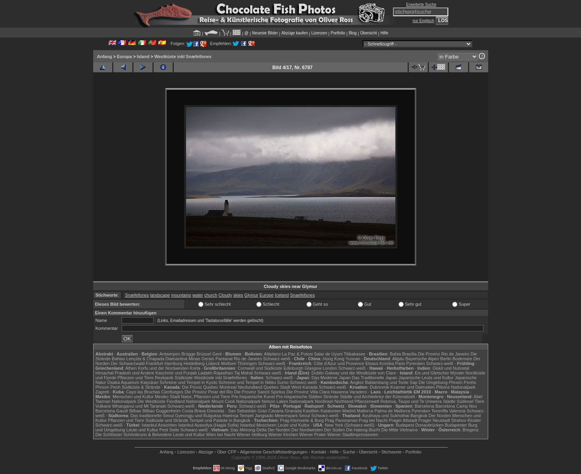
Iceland (282, 295)
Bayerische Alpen (422, 358)
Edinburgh (293, 368)
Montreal (228, 387)
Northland (344, 401)
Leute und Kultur (294, 425)
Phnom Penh (108, 387)
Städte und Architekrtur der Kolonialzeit (377, 396)
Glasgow (313, 368)
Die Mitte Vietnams (399, 429)
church (210, 295)
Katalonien (330, 410)
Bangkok (418, 415)
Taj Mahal (243, 373)
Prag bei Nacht (373, 420)
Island (143, 56)
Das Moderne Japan (331, 377)
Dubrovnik (379, 387)
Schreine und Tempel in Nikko (247, 382)
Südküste (184, 377)
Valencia (457, 410)
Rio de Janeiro (248, 358)
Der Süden (334, 429)
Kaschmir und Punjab (176, 373)
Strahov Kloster (466, 420)
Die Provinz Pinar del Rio (208, 391)
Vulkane (103, 406)
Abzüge (205, 452)
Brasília (409, 354)
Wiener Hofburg (252, 434)
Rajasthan (223, 373)
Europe (266, 295)
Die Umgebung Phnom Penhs (447, 382)
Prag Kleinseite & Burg (302, 420)
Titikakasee (354, 354)
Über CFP (227, 452)
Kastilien (311, 410)
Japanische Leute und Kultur (426, 377)
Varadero (358, 391)
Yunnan (353, 358)
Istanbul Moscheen (258, 425)
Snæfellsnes (137, 295)
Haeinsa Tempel (238, 415)
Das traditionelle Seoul (152, 415)
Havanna (339, 391)
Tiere (479, 401)
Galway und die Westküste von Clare (360, 373)
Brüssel (204, 354)
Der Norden (440, 415)
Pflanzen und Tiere (135, 377)
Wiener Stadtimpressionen (352, 434)
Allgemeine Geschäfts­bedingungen (274, 452)
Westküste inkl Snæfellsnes (183, 56)
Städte (449, 401)
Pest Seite (169, 429)
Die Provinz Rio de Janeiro (443, 354)
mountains (181, 295)
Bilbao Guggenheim (162, 410)
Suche (349, 452)
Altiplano (272, 354)
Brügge (188, 354)
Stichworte (391, 452)
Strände (331, 396)
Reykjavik (164, 377)
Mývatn (457, 373)
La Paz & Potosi (297, 354)
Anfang (104, 56)
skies (238, 295)
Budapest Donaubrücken (420, 425)
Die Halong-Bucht (363, 429)
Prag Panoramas (341, 420)
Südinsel (465, 401)
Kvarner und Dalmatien (413, 387)
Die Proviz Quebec (200, 387)
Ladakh (205, 373)
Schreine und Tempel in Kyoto (188, 382)
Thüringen (247, 363)
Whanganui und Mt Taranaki (139, 406)
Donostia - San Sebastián (231, 410)
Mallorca (365, 410)
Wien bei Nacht (221, 434)
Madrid (349, 410)
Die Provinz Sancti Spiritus (260, 391)
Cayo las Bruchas (143, 391)
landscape (160, 295)
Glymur (251, 295)
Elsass (371, 363)
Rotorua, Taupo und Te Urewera (411, 401)
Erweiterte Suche (421, 4)
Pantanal (223, 358)
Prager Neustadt (434, 420)
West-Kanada (304, 387)
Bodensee (462, 358)
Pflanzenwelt (366, 401)
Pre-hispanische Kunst (253, 396)
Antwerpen (170, 354)
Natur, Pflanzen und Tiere (205, 396)
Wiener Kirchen (283, 434)
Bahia (395, 354)
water (197, 295)
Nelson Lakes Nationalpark (288, 401)
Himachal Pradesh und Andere (125, 373)
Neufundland (250, 387)
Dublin (318, 373)
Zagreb (102, 391)
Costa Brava (194, 410)
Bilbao (135, 410)
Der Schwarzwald (128, 363)
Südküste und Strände (166, 420)
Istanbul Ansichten (159, 425)
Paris (400, 363)
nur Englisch (423, 21)
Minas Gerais (201, 358)
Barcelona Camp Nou (456, 406)
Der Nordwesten (307, 429)
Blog (353, 33)
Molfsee (229, 363)
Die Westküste (151, 401)
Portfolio (338, 33)
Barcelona (424, 406)
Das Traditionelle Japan (374, 377)
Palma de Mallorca (392, 410)
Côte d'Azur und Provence (339, 363)
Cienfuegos (172, 391)
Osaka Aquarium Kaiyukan (132, 382)
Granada (293, 410)
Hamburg (173, 363)
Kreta (195, 368)
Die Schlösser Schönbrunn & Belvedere (134, 434)
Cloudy (225, 295)
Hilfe (384, 33)
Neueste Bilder (265, 33)
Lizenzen (319, 33)
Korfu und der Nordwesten (163, 368)
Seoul (304, 415)
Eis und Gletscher (432, 373)
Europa (124, 56)
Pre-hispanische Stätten (299, 396)
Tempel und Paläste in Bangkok (220, 420)
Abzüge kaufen (295, 33)
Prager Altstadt (403, 420)
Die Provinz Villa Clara (307, 391)
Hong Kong (333, 358)
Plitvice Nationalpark (456, 387)
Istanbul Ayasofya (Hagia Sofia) (208, 425)
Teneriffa (439, 410)
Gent (217, 354)
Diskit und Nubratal (450, 368)
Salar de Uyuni (328, 354)
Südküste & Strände (141, 387)
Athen (131, 368)
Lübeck (213, 363)
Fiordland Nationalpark (189, 401)
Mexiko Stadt (167, 396)
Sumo (283, 382)
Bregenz (471, 429)
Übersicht (368, 33)
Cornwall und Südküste (260, 368)
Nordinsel (324, 401)
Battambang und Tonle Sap (391, 382)
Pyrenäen (415, 363)
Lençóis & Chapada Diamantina (157, 358)
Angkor (357, 382)
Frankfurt (154, 363)
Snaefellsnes (302, 295)
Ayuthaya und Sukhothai (385, 415)
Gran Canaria (271, 410)
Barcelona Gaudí (112, 410)
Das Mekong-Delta (249, 429)
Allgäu (398, 358)
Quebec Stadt (276, 387)
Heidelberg (194, 363)
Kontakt (318, 452)
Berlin (445, 358)
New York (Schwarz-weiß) (349, 425)
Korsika (387, 363)
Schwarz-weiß (276, 358)
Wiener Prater (312, 434)
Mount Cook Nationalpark (235, 401)
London (330, 368)
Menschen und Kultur (133, 396)
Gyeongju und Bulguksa (198, 415)
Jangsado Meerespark (276, 415)
